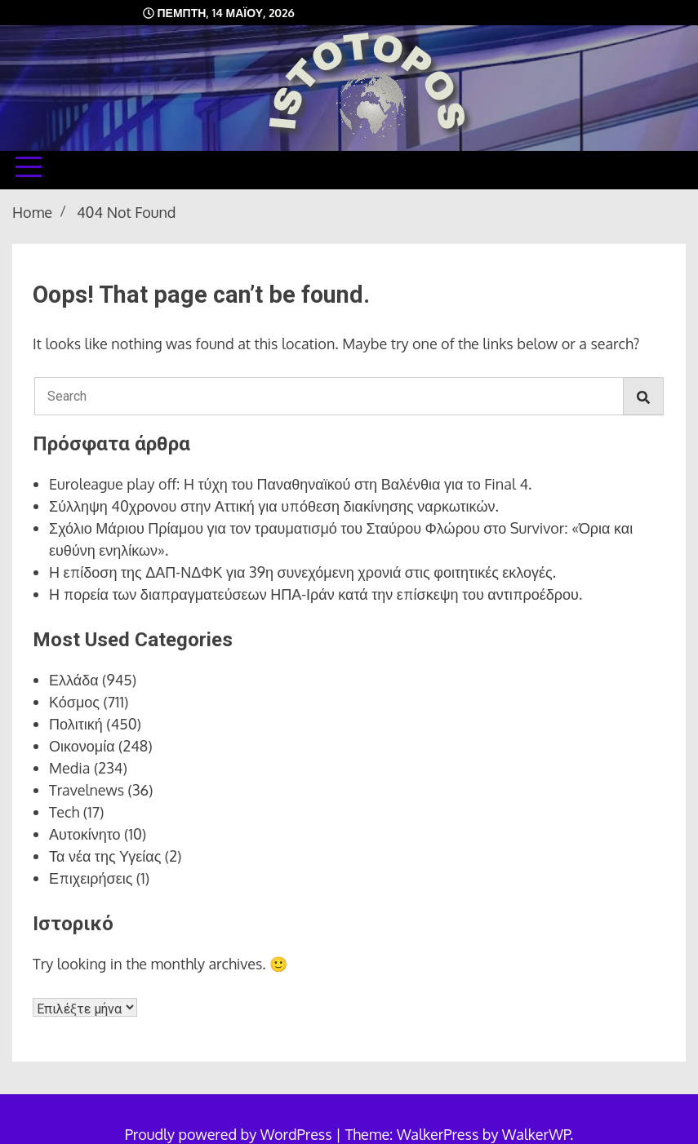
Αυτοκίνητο (85, 834)
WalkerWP (536, 1134)
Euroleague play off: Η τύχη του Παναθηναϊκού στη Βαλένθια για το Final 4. (290, 484)
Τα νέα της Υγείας (105, 856)
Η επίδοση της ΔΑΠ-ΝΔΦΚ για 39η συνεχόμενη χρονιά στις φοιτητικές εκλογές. (302, 572)
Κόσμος (74, 702)
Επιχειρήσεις (90, 878)
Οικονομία (82, 746)
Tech (64, 812)
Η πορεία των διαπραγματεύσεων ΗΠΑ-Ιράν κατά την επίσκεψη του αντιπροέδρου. (315, 594)
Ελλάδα (74, 680)
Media (70, 768)
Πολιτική (76, 724)
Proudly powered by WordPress (230, 1134)
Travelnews (86, 790)
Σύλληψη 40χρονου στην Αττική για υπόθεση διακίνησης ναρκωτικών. (274, 506)
